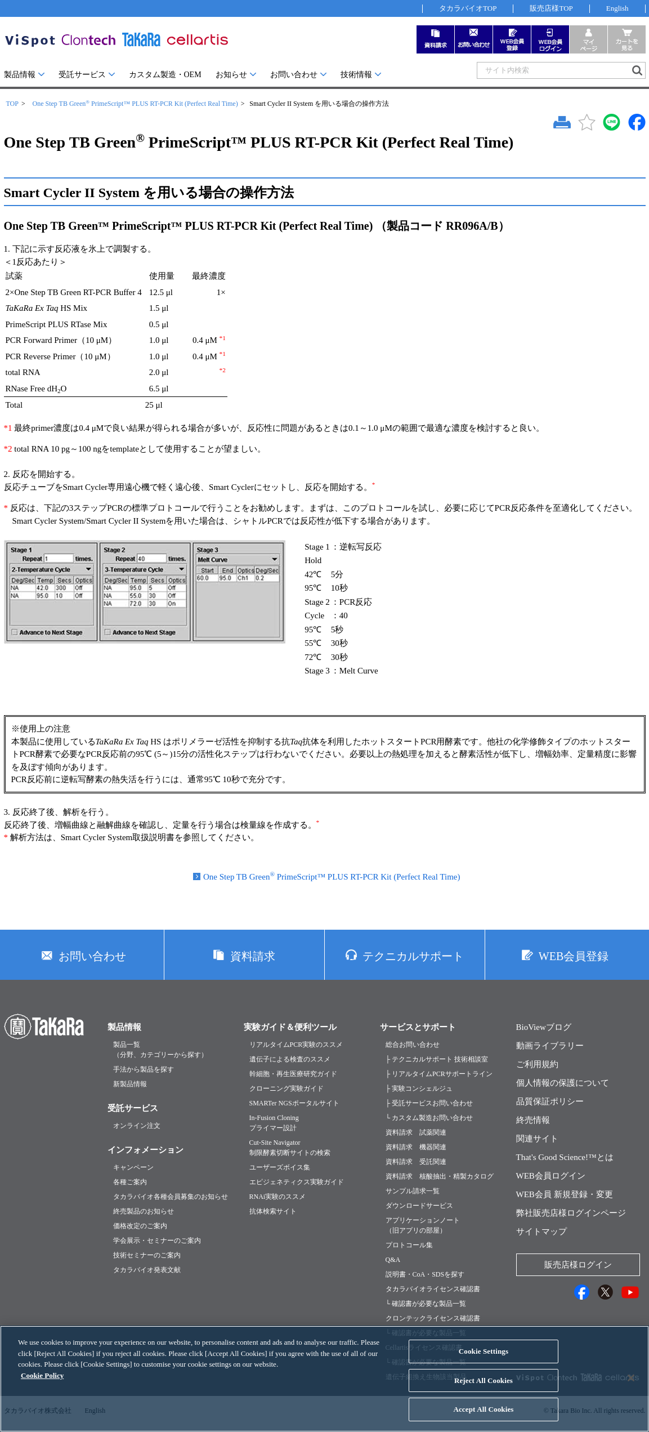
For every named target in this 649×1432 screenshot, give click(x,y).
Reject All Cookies (483, 1390)
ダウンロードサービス (419, 1206)
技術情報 (356, 74)
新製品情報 (130, 1084)
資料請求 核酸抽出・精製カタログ (440, 1176)
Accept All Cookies (483, 1419)
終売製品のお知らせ (143, 1211)
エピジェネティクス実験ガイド (296, 1182)
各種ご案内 (130, 1182)
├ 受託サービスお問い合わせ (429, 1103)
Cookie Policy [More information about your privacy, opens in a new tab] (42, 1385)
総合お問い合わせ (413, 1045)
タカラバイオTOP (467, 8)
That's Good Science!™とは (565, 1157)
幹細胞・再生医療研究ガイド (293, 1074)
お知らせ (231, 74)
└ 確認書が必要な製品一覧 (426, 1304)
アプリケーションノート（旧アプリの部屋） (423, 1225)
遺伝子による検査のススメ (289, 1059)
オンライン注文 (136, 1126)
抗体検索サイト (273, 1211)
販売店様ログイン (578, 1264)
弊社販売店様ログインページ (571, 1212)
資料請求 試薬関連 (416, 1132)
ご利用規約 (537, 1064)
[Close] (631, 1387)
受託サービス (82, 74)
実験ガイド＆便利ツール (290, 1027)
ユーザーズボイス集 (279, 1167)
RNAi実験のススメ (277, 1197)
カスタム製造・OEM (165, 74)
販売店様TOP (551, 8)
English (617, 8)
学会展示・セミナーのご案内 (157, 1240)
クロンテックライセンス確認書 (433, 1318)
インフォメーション (145, 1149)
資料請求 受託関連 (416, 1162)
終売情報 (533, 1120)
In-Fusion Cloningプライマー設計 (274, 1123)
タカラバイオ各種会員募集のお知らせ (170, 1197)
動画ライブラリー (550, 1045)
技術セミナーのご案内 (147, 1255)
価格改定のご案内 (140, 1226)
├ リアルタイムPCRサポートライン (439, 1074)
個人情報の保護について (562, 1082)
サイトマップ (541, 1231)
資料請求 (252, 956)
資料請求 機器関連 (416, 1147)
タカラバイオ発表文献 (147, 1270)
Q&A (393, 1260)
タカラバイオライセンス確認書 (433, 1289)
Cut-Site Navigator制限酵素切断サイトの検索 (289, 1148)
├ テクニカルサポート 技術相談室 (437, 1059)
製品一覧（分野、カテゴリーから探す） (160, 1050)
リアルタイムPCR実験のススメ (296, 1045)
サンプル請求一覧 (413, 1191)
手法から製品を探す (143, 1069)
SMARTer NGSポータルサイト (294, 1103)
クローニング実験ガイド (286, 1088)
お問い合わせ (293, 74)
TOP (12, 104)
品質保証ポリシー (550, 1101)
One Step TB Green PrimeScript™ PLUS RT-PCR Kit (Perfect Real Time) (135, 104)
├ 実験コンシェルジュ (419, 1088)
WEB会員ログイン (550, 1175)
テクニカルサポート (413, 956)
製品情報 (19, 74)
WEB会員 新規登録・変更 (564, 1194)
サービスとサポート (418, 1027)
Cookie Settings (483, 1361)
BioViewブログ (543, 1027)
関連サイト (537, 1138)
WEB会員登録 (573, 956)
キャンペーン (133, 1167)
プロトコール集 (409, 1245)
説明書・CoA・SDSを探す (425, 1274)
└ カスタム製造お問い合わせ (429, 1118)
